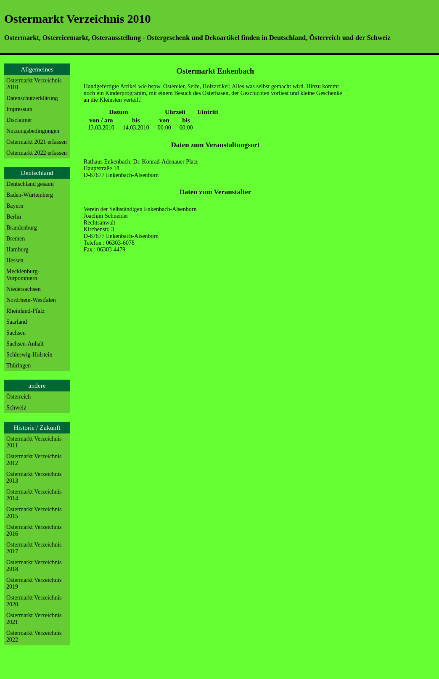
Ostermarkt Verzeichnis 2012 (34, 459)
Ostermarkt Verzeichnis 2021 (34, 618)
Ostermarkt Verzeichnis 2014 (34, 495)
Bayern (14, 206)
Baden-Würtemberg (29, 195)
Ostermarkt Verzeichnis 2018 (34, 565)
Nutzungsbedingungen (32, 131)
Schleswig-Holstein (29, 354)
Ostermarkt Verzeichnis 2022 (34, 636)
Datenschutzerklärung (32, 98)
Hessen (14, 260)
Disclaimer (19, 120)
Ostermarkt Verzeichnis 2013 (34, 477)
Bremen (15, 238)
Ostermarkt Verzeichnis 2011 (34, 442)
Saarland (16, 322)
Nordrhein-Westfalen (31, 300)
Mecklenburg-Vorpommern (23, 274)
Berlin (13, 217)
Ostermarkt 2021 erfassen (36, 142)
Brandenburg (21, 228)
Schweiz (16, 407)
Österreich (18, 397)
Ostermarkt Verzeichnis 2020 (34, 601)
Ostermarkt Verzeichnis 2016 (34, 530)
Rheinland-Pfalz (25, 311)
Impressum (19, 109)
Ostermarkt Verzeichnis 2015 (34, 512)
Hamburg (17, 249)
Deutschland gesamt (30, 184)
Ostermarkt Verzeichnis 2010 (34, 83)
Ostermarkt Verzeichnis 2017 (34, 548)
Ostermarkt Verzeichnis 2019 (34, 583)
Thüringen (18, 365)
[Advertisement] (382, 185)
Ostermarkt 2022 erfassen (36, 153)
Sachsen (16, 333)
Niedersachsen (23, 289)
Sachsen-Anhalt (25, 344)
